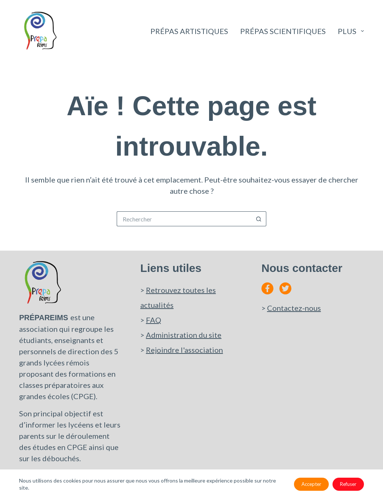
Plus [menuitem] (351, 31)
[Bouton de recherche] (258, 218)
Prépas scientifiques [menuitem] (283, 31)
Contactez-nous (294, 307)
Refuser (348, 484)
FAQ (153, 319)
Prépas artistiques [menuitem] (189, 31)
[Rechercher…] (184, 218)
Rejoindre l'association (184, 349)
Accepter (311, 484)
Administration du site (183, 334)
